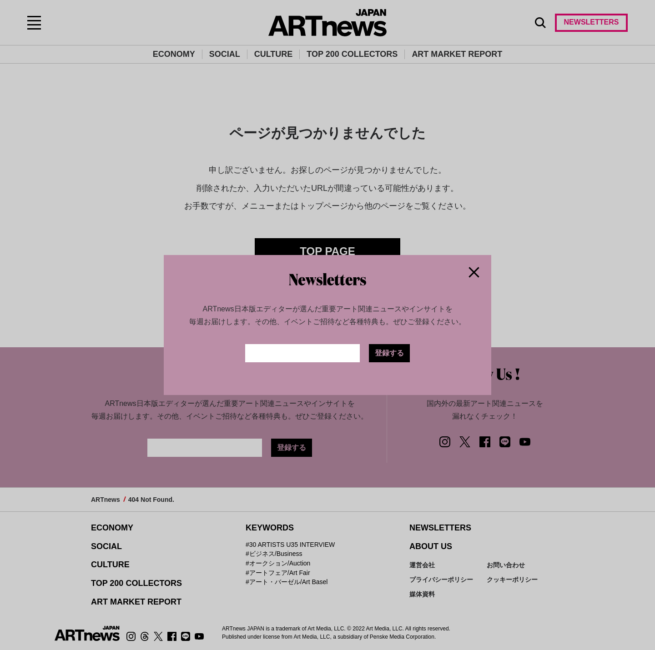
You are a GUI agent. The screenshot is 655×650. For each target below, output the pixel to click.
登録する (389, 353)
